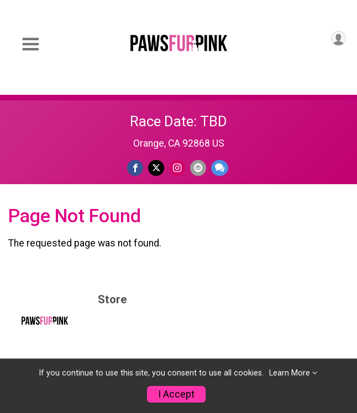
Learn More (289, 373)
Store (112, 299)
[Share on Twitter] (156, 168)
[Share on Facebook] (135, 168)
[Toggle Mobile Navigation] (30, 44)
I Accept (176, 394)
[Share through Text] (219, 168)
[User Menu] (338, 38)
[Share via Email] (198, 168)
